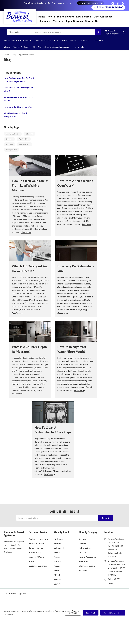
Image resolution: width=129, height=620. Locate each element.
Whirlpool (58, 543)
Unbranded (59, 548)
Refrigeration (11, 149)
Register (115, 33)
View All (57, 584)
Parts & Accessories (87, 557)
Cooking (9, 144)
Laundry (9, 139)
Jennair (57, 566)
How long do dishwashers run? (19, 107)
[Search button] (98, 32)
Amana (57, 557)
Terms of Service (36, 548)
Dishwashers (24, 144)
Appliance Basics (12, 134)
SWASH (57, 579)
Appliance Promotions (38, 539)
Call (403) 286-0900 (114, 581)
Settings (73, 613)
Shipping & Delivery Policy (37, 559)
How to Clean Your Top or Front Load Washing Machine (30, 185)
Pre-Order (83, 561)
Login (107, 33)
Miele (56, 570)
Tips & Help (79, 47)
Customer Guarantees (38, 566)
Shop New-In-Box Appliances (16, 40)
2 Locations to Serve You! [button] (90, 3)
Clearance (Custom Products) (87, 568)
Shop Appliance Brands (46, 40)
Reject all (90, 613)
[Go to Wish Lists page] (123, 32)
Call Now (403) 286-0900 (108, 7)
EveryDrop (58, 561)
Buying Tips (23, 139)
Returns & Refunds (37, 543)
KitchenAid (58, 539)
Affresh (57, 575)
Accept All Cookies (112, 613)
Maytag (57, 552)
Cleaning (29, 134)
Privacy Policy (35, 552)
